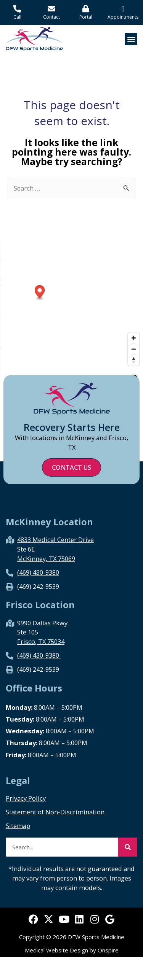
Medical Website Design (56, 950)
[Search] (127, 847)
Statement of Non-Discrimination (55, 812)
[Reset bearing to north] (133, 360)
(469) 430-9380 (38, 572)
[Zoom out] (133, 349)
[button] (131, 39)
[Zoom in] (133, 337)
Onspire (108, 950)
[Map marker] (111, 292)
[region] (71, 314)
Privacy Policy (26, 798)
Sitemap (18, 826)
